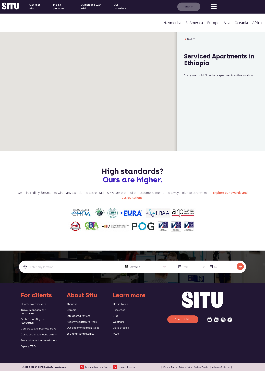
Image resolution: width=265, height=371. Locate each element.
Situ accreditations (78, 316)
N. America (172, 22)
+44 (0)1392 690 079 (32, 367)
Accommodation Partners (82, 322)
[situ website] (10, 7)
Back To (190, 39)
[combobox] (69, 267)
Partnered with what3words (95, 367)
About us (72, 304)
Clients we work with (33, 304)
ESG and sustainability (80, 333)
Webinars (118, 322)
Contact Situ (34, 6)
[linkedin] (216, 319)
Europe (213, 22)
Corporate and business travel (39, 328)
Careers (71, 310)
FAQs (116, 333)
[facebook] (229, 319)
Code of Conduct (202, 367)
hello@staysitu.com (55, 367)
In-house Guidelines (221, 367)
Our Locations (120, 6)
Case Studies (121, 327)
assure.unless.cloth (124, 367)
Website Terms (170, 367)
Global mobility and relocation (33, 321)
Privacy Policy (185, 367)
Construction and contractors (39, 334)
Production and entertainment (39, 340)
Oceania (241, 22)
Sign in (188, 6)
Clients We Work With (91, 6)
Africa (257, 22)
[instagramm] (223, 319)
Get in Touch (120, 304)
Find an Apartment (59, 6)
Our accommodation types (83, 327)
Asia (227, 22)
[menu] (214, 7)
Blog (115, 316)
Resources (119, 310)
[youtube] (209, 319)
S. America (194, 22)
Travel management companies (33, 312)
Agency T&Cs (29, 346)
